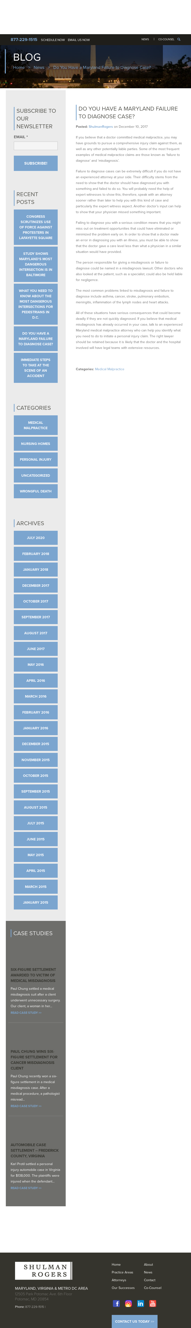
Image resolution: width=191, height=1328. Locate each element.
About (148, 1264)
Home (19, 67)
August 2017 (35, 633)
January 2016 (35, 728)
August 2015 (35, 807)
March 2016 (36, 696)
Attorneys (119, 1280)
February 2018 (35, 553)
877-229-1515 (34, 1306)
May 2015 (36, 855)
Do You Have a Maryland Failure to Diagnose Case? (35, 339)
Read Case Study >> (26, 1012)
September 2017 (36, 617)
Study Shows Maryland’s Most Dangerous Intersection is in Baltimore (35, 264)
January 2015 (35, 902)
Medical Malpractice (109, 369)
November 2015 (36, 760)
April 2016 (35, 680)
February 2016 (35, 712)
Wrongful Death (36, 491)
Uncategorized (35, 475)
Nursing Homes (35, 443)
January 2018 (35, 569)
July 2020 (36, 537)
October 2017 (35, 601)
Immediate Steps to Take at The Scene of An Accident (35, 367)
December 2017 (35, 585)
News (145, 39)
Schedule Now (53, 40)
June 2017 (36, 649)
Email (21, 137)
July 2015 (35, 823)
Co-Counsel (166, 39)
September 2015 (35, 791)
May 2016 (36, 664)
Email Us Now (79, 40)
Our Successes (123, 1287)
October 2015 (35, 775)
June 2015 (36, 839)
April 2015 (35, 870)
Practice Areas (122, 1272)
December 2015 (35, 744)
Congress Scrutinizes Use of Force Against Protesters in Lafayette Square (35, 227)
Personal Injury (35, 459)
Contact (149, 1280)
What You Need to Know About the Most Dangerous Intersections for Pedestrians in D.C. (35, 304)
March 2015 (36, 886)
